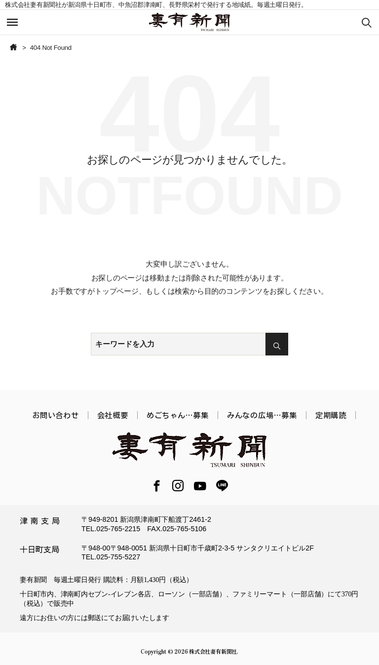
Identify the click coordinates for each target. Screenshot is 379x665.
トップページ (117, 291)
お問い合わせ (55, 415)
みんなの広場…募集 (262, 415)
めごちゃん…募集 (178, 415)
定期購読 (330, 415)
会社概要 (112, 415)
